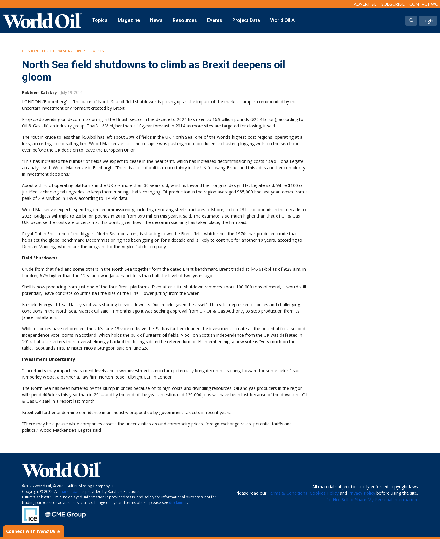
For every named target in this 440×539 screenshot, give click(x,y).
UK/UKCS (97, 51)
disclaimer (178, 502)
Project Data (246, 20)
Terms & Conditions (287, 493)
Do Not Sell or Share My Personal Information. (371, 499)
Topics (100, 20)
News (156, 20)
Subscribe (393, 4)
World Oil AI (283, 20)
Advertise (365, 4)
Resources (185, 20)
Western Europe (72, 51)
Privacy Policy (361, 493)
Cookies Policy (324, 493)
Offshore (30, 51)
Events (214, 20)
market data (70, 491)
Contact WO (423, 4)
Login (427, 21)
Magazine (129, 20)
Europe (48, 51)
